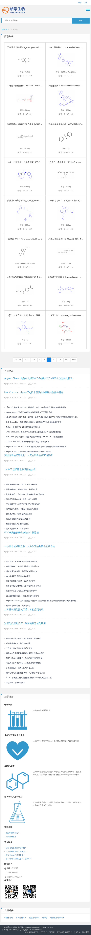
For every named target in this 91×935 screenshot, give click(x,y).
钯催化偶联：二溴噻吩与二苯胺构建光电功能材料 (24, 494)
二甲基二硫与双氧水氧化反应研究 (18, 648)
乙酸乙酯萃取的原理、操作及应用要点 (20, 581)
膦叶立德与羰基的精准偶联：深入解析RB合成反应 (24, 673)
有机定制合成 (21, 918)
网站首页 (5, 29)
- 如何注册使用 (10, 837)
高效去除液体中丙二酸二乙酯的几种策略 (20, 484)
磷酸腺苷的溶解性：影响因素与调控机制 (20, 571)
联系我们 (68, 932)
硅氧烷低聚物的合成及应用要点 (17, 519)
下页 (59, 360)
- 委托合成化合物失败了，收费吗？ (18, 859)
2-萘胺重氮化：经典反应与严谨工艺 (19, 668)
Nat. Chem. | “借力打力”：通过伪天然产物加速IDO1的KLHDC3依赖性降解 (33, 437)
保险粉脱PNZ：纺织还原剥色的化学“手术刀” (22, 566)
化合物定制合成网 (57, 918)
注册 (85, 3)
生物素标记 (8, 918)
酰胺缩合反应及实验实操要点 (16, 524)
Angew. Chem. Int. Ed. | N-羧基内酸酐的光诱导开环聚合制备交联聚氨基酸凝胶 (35, 447)
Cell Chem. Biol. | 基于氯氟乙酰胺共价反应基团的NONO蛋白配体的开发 (32, 422)
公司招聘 (52, 932)
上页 (33, 360)
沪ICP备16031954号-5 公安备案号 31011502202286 (22, 930)
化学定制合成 (34, 918)
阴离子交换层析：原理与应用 (16, 529)
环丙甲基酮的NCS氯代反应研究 (17, 643)
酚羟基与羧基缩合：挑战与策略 (17, 606)
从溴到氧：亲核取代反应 (14, 683)
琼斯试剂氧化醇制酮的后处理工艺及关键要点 (22, 586)
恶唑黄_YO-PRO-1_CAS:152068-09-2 (25, 239)
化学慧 (44, 918)
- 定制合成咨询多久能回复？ (15, 851)
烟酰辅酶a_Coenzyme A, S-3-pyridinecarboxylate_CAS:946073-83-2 (38, 124)
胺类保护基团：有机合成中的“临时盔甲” (20, 591)
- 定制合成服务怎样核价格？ (15, 848)
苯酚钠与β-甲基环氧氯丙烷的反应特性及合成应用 (24, 653)
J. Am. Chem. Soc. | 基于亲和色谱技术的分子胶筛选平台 (26, 442)
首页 (26, 360)
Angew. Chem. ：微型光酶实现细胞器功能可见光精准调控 (27, 452)
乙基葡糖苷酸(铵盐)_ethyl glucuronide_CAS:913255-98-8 (32, 47)
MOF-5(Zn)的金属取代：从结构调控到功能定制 (23, 658)
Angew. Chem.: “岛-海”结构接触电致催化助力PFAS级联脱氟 (28, 412)
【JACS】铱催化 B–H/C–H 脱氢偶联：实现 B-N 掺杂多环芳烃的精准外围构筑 (35, 407)
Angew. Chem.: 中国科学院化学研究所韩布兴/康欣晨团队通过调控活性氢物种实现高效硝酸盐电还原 (41, 601)
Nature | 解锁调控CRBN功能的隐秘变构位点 (22, 427)
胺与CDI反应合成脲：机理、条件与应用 (20, 499)
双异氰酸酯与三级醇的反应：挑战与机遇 (20, 489)
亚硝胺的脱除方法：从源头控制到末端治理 (21, 596)
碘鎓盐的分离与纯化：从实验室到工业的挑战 (22, 638)
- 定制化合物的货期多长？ (14, 855)
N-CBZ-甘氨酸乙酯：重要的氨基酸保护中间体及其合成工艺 (28, 678)
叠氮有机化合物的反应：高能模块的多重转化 (22, 663)
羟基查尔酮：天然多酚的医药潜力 (18, 514)
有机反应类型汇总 (32, 932)
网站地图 (85, 932)
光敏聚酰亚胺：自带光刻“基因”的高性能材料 (22, 504)
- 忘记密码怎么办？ (12, 833)
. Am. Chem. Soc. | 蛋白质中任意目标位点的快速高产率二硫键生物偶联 (32, 432)
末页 (67, 360)
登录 (80, 3)
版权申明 (60, 932)
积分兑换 (77, 932)
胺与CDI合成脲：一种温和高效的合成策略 (21, 509)
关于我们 (43, 932)
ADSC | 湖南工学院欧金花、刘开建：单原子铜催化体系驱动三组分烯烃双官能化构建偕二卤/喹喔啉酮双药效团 (41, 417)
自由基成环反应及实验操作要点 (17, 576)
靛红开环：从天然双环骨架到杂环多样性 (20, 561)
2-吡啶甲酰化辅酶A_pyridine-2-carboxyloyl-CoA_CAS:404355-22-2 (37, 86)
